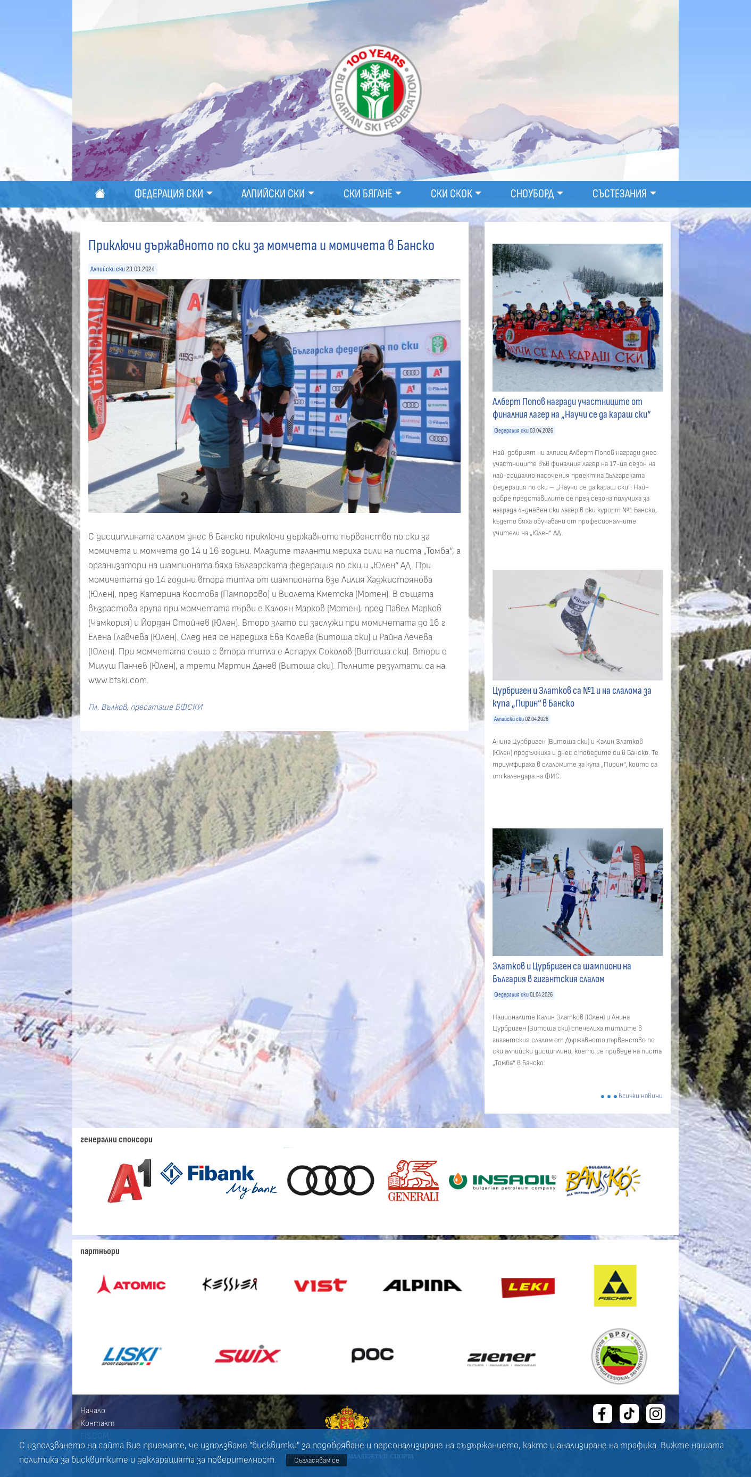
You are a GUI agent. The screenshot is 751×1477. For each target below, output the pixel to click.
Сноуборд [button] (532, 194)
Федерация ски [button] (169, 194)
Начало (92, 1410)
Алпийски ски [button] (273, 194)
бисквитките (99, 1460)
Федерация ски (511, 431)
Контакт (97, 1423)
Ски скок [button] (451, 194)
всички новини (641, 1096)
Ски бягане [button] (368, 194)
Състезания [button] (620, 194)
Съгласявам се (316, 1460)
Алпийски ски (107, 269)
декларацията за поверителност (205, 1460)
